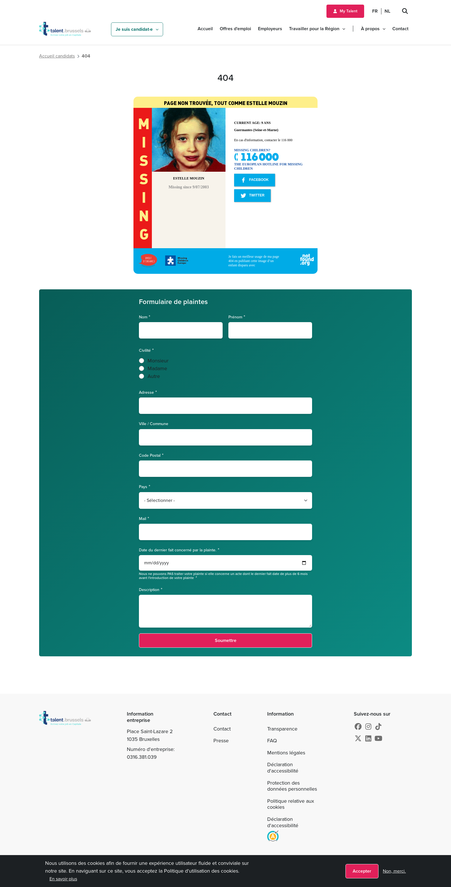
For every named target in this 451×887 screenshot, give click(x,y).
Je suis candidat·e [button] (134, 29)
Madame (157, 368)
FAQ (272, 740)
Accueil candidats (57, 56)
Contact (400, 28)
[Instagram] (368, 727)
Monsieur (158, 360)
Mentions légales (286, 752)
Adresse (146, 392)
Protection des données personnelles (292, 786)
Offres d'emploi (235, 28)
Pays (143, 486)
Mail (142, 518)
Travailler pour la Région (314, 28)
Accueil (205, 28)
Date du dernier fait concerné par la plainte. (177, 549)
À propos (370, 28)
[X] (358, 738)
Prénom (235, 316)
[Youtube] (378, 738)
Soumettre (225, 640)
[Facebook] (358, 727)
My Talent (348, 11)
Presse (221, 740)
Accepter (362, 871)
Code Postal (149, 455)
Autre (154, 376)
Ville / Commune (153, 424)
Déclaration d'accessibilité (282, 768)
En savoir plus (63, 879)
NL (387, 11)
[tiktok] (378, 727)
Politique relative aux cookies (290, 804)
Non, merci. (394, 871)
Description (149, 589)
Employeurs (270, 28)
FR (375, 11)
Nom (143, 316)
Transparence (282, 729)
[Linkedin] (368, 738)
